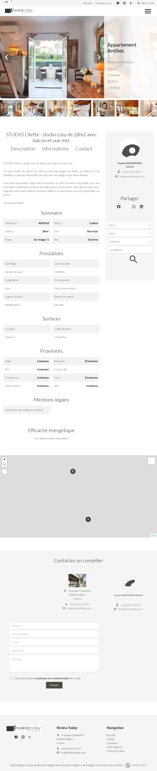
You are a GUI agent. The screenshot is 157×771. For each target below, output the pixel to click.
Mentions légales (46, 765)
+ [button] (4, 459)
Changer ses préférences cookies (104, 765)
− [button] (4, 464)
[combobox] (129, 225)
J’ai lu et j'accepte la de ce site (47, 678)
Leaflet (153, 535)
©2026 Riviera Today (22, 765)
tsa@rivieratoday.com (132, 176)
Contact (83, 148)
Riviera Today (67, 728)
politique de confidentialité (52, 678)
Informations (55, 148)
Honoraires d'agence (70, 765)
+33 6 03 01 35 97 (132, 171)
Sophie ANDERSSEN (130, 163)
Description (23, 148)
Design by (139, 765)
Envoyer (54, 685)
